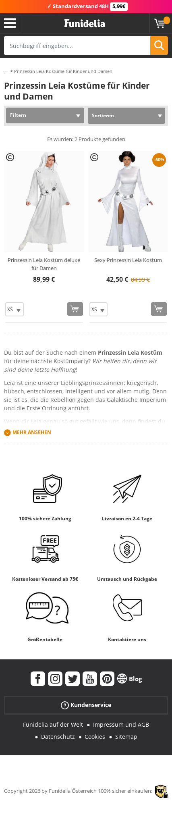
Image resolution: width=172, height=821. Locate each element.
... (6, 72)
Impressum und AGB (121, 724)
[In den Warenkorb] (75, 309)
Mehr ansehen (31, 432)
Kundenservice (86, 704)
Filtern (18, 115)
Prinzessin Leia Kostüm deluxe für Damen (44, 264)
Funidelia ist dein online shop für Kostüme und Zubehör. (84, 23)
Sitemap (126, 736)
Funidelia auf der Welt (53, 724)
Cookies (95, 736)
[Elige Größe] (14, 309)
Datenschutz (58, 736)
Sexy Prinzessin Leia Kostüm (128, 260)
